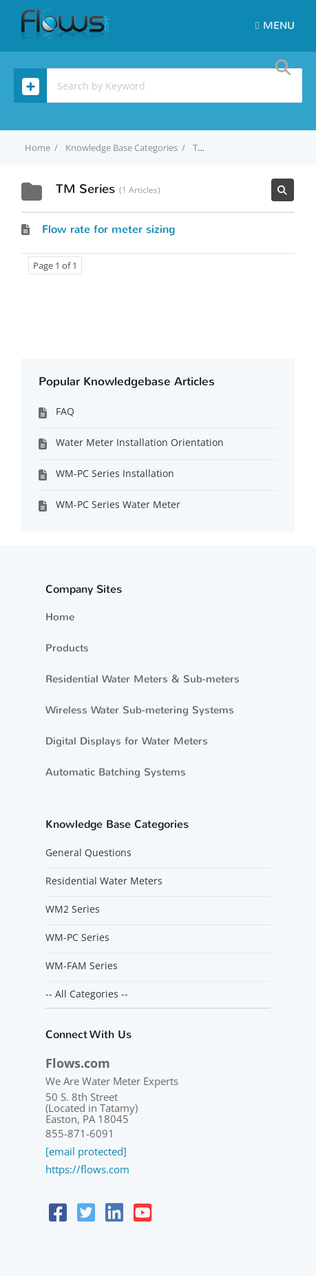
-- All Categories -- (86, 994)
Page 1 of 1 (55, 265)
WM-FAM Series (81, 965)
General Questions (88, 852)
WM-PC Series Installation (115, 473)
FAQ (65, 411)
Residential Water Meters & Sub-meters (142, 679)
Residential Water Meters (103, 881)
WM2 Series (72, 909)
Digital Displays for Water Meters (126, 741)
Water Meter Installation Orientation (140, 442)
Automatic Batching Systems (115, 772)
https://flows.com (87, 1169)
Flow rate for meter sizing (108, 229)
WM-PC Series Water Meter (118, 504)
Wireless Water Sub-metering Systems (139, 710)
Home (59, 617)
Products (67, 648)
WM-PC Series (77, 937)
